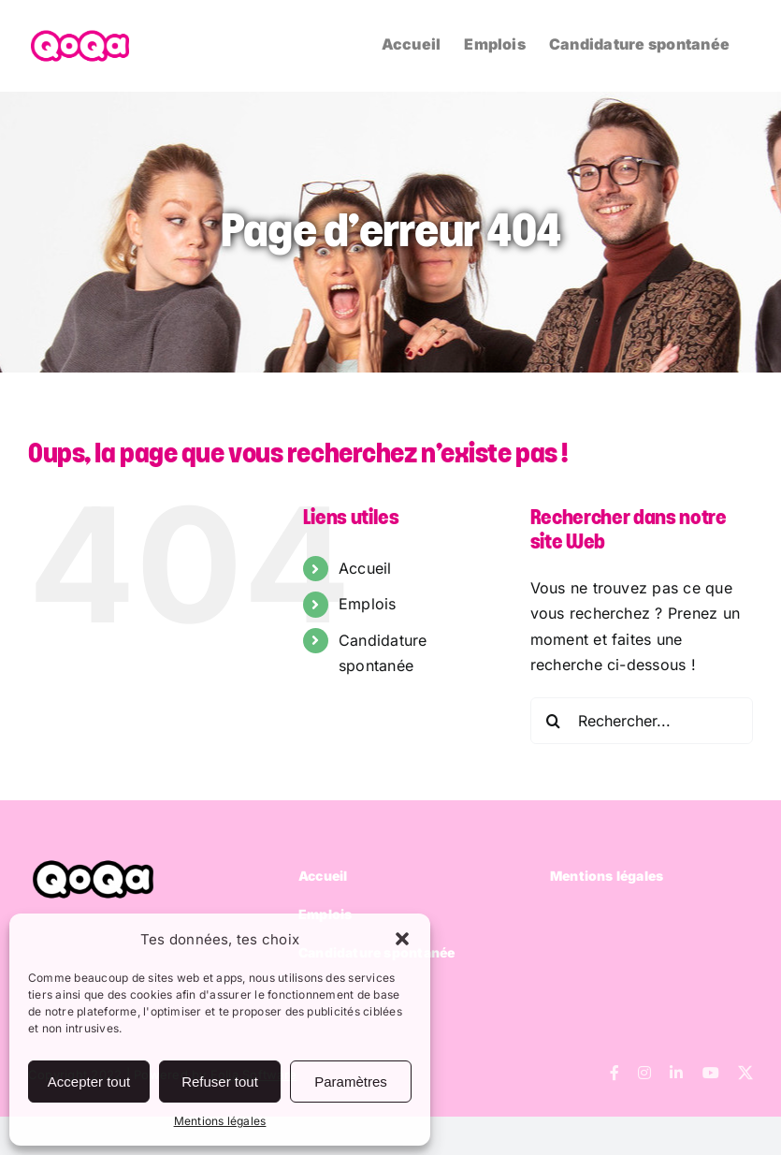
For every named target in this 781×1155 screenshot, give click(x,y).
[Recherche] (553, 720)
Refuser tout (219, 1081)
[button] (402, 938)
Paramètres (350, 1081)
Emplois (368, 603)
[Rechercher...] (641, 720)
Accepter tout (89, 1081)
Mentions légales (220, 1121)
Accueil (365, 568)
